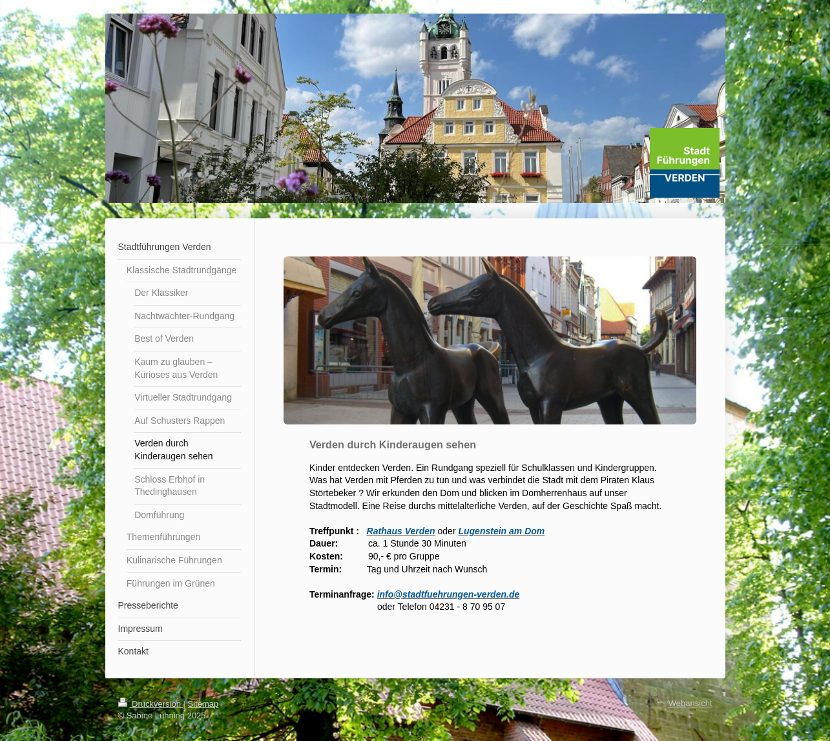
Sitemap (203, 704)
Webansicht (690, 703)
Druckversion (150, 704)
